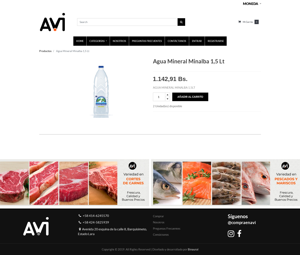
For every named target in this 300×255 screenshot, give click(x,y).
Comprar (158, 216)
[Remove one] (167, 99)
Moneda (250, 4)
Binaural (193, 249)
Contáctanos (161, 234)
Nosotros (158, 222)
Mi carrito (248, 22)
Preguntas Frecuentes (166, 228)
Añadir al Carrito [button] (190, 96)
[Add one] (167, 95)
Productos (45, 51)
